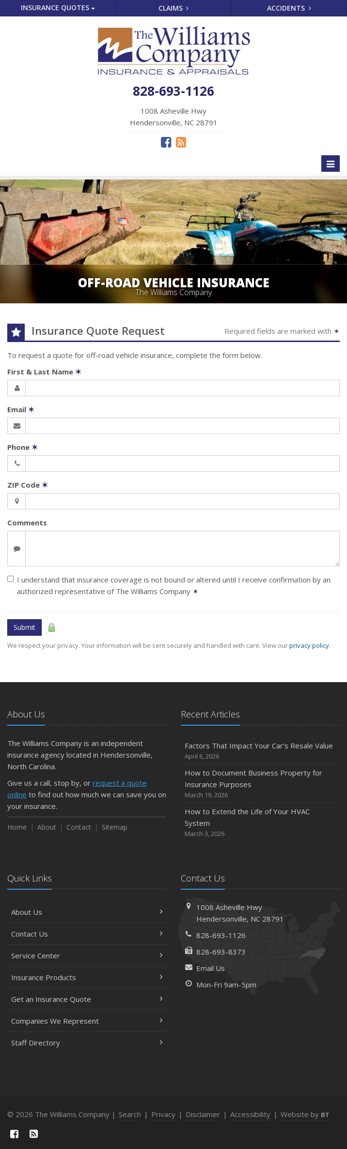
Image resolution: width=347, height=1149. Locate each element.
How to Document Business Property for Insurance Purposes (260, 784)
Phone (22, 447)
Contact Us (86, 934)
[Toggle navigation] (330, 163)
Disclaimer (203, 1114)
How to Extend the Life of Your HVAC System (260, 822)
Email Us (210, 968)
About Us (86, 912)
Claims (173, 8)
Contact (78, 827)
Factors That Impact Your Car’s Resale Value (260, 751)
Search (130, 1114)
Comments (27, 522)
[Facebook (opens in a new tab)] (166, 142)
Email (20, 409)
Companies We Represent (86, 1021)
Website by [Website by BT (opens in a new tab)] (305, 1114)
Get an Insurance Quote (86, 999)
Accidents (289, 8)
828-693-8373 (221, 951)
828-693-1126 (221, 935)
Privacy (163, 1114)
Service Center (86, 955)
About (46, 827)
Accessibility (250, 1114)
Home (17, 827)
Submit (24, 627)
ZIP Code (27, 485)
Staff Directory (86, 1042)
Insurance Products (86, 977)
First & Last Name (44, 371)
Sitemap (114, 827)
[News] (181, 142)
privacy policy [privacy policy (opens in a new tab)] (309, 645)
